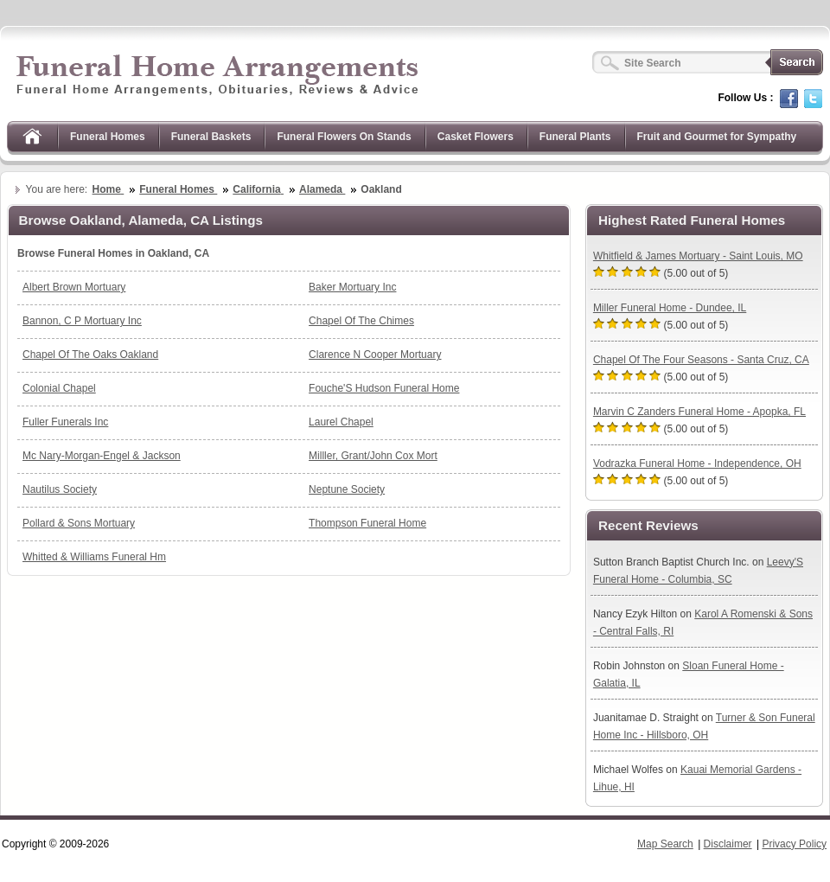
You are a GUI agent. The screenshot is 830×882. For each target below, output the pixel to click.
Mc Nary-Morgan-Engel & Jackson (101, 456)
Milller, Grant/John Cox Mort (373, 456)
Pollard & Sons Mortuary (78, 523)
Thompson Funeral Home (367, 523)
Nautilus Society (59, 489)
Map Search (665, 844)
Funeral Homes (107, 137)
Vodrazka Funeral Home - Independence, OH (697, 463)
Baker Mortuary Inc (352, 287)
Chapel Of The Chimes (361, 321)
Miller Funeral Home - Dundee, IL (669, 308)
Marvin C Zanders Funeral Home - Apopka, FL (699, 412)
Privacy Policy (794, 844)
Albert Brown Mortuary (73, 287)
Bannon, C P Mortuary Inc (82, 321)
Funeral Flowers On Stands (344, 137)
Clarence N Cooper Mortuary (375, 354)
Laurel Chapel (341, 422)
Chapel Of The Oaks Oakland (90, 354)
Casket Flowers (475, 137)
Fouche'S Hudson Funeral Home (384, 388)
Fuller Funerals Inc (65, 422)
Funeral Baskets (211, 137)
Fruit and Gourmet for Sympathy (717, 137)
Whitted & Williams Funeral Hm (94, 557)
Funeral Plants (575, 137)
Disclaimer (728, 844)
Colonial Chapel (59, 388)
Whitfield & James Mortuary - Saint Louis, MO (698, 256)
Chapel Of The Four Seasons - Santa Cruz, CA (701, 360)
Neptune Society (347, 489)
